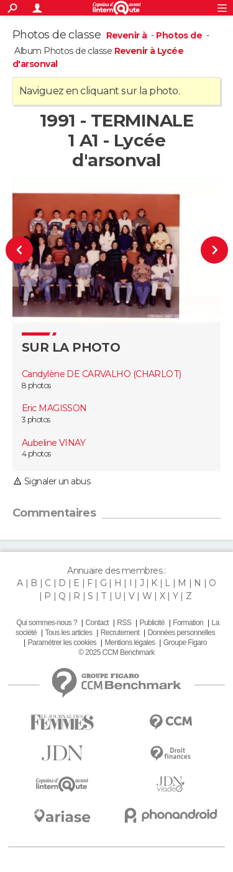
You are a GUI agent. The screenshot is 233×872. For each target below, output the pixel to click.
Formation (188, 622)
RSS (124, 622)
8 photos (36, 385)
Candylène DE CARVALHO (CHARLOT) (101, 374)
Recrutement (120, 632)
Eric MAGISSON (54, 408)
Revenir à (127, 35)
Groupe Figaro (185, 642)
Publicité (152, 622)
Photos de (180, 35)
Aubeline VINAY (53, 442)
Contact (96, 622)
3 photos (36, 419)
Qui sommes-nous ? (46, 622)
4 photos (36, 453)
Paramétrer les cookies (62, 642)
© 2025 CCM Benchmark (116, 652)
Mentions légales (129, 642)
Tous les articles (69, 632)
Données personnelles (181, 632)
